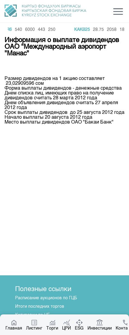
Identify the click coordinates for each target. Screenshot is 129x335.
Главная (13, 324)
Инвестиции (100, 324)
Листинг (34, 324)
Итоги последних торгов (39, 306)
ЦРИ (66, 324)
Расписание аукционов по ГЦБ (46, 298)
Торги (52, 324)
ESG (79, 324)
